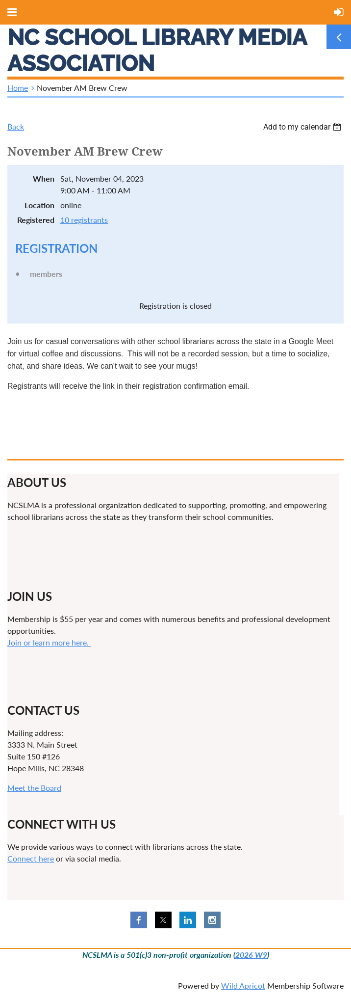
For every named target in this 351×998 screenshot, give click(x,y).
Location (39, 205)
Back (15, 126)
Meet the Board (34, 787)
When (43, 178)
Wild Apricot (243, 985)
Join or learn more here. (49, 642)
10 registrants (84, 219)
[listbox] (303, 127)
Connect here (30, 858)
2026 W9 (251, 954)
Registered (35, 219)
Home (17, 87)
